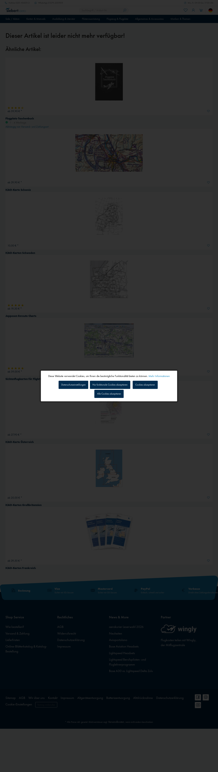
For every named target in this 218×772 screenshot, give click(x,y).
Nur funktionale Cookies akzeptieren (110, 384)
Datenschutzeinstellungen (70, 384)
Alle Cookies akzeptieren (109, 394)
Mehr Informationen (159, 375)
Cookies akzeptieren (149, 384)
